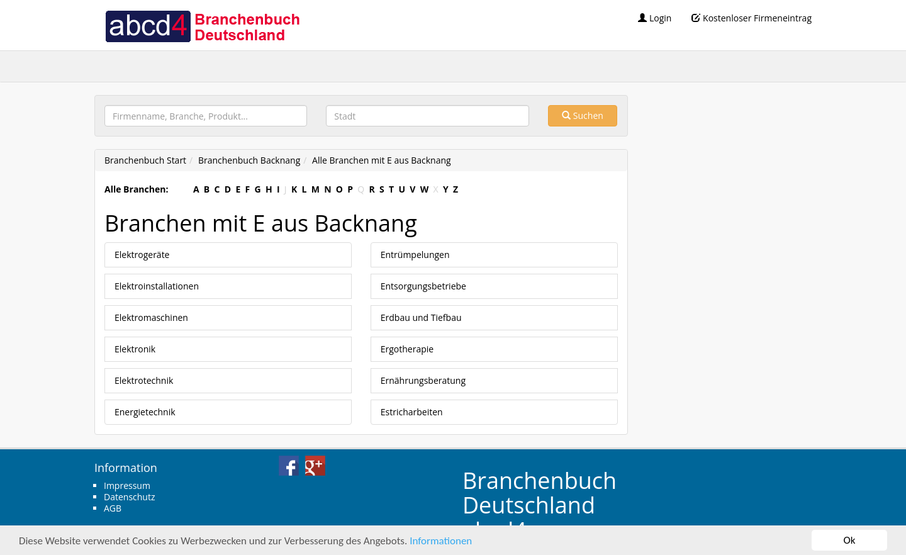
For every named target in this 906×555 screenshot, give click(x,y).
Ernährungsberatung (423, 380)
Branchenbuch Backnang (249, 160)
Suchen (582, 115)
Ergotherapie (407, 349)
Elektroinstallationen (157, 286)
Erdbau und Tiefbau (421, 317)
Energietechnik (145, 412)
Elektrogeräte (142, 255)
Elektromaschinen (151, 317)
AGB (112, 508)
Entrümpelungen (415, 255)
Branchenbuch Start (145, 160)
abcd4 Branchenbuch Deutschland (202, 25)
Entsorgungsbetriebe (423, 286)
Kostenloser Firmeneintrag (751, 18)
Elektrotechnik (144, 380)
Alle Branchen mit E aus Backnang (381, 160)
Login (654, 18)
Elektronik (135, 349)
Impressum (127, 485)
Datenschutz (129, 497)
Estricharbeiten (412, 412)
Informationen (441, 540)
